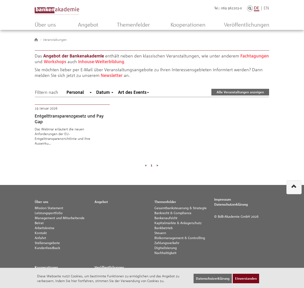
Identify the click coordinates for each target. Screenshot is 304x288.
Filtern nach (46, 92)
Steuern (160, 233)
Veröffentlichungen (246, 24)
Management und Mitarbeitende (60, 218)
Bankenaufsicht (165, 218)
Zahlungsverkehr (166, 243)
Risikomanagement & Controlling (179, 238)
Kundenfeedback (47, 248)
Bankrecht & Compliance (172, 213)
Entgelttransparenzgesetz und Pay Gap (72, 128)
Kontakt (41, 233)
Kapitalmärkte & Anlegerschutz (178, 223)
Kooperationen (188, 24)
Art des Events (133, 92)
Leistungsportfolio (49, 213)
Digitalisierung (165, 248)
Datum (104, 92)
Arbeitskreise (44, 228)
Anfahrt (40, 238)
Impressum (222, 199)
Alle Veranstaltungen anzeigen (240, 92)
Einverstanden (246, 278)
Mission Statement (49, 208)
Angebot (88, 24)
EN (266, 7)
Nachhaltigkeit (165, 252)
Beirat (39, 223)
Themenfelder (133, 24)
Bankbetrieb (163, 228)
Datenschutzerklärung (231, 204)
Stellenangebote (47, 243)
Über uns (45, 24)
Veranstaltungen (55, 40)
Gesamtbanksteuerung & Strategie (180, 208)
